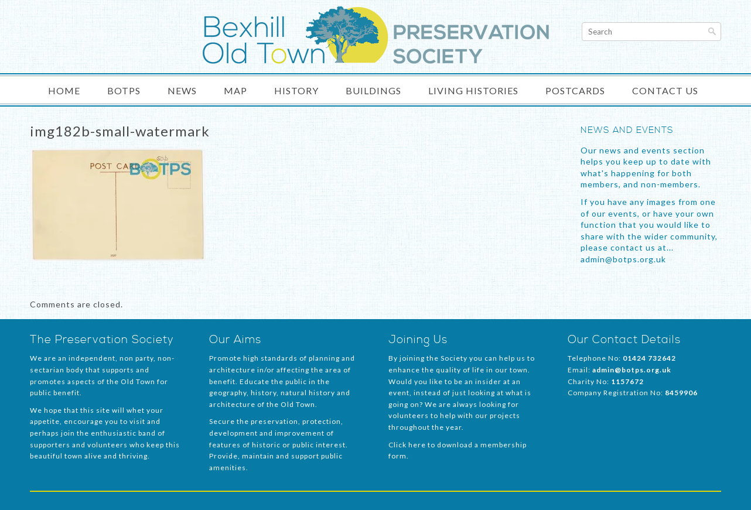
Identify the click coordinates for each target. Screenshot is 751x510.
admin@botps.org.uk (631, 369)
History (296, 90)
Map (235, 90)
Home (64, 90)
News (182, 90)
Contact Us (665, 90)
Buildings (373, 90)
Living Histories (473, 90)
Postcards (575, 90)
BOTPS (124, 90)
